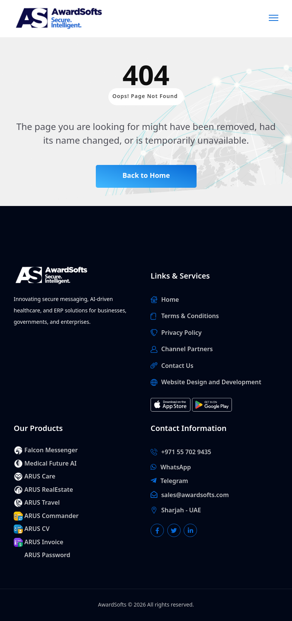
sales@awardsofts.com (195, 495)
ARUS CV (36, 529)
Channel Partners (187, 349)
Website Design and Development (211, 382)
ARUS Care (40, 476)
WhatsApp (175, 467)
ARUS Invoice (43, 542)
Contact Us (177, 366)
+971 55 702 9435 (186, 452)
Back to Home (146, 175)
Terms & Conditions (190, 316)
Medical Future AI (50, 463)
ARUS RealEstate (48, 490)
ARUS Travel (42, 503)
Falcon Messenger (51, 450)
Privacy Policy (181, 333)
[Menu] (273, 17)
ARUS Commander (51, 516)
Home (170, 300)
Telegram (174, 481)
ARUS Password (47, 555)
